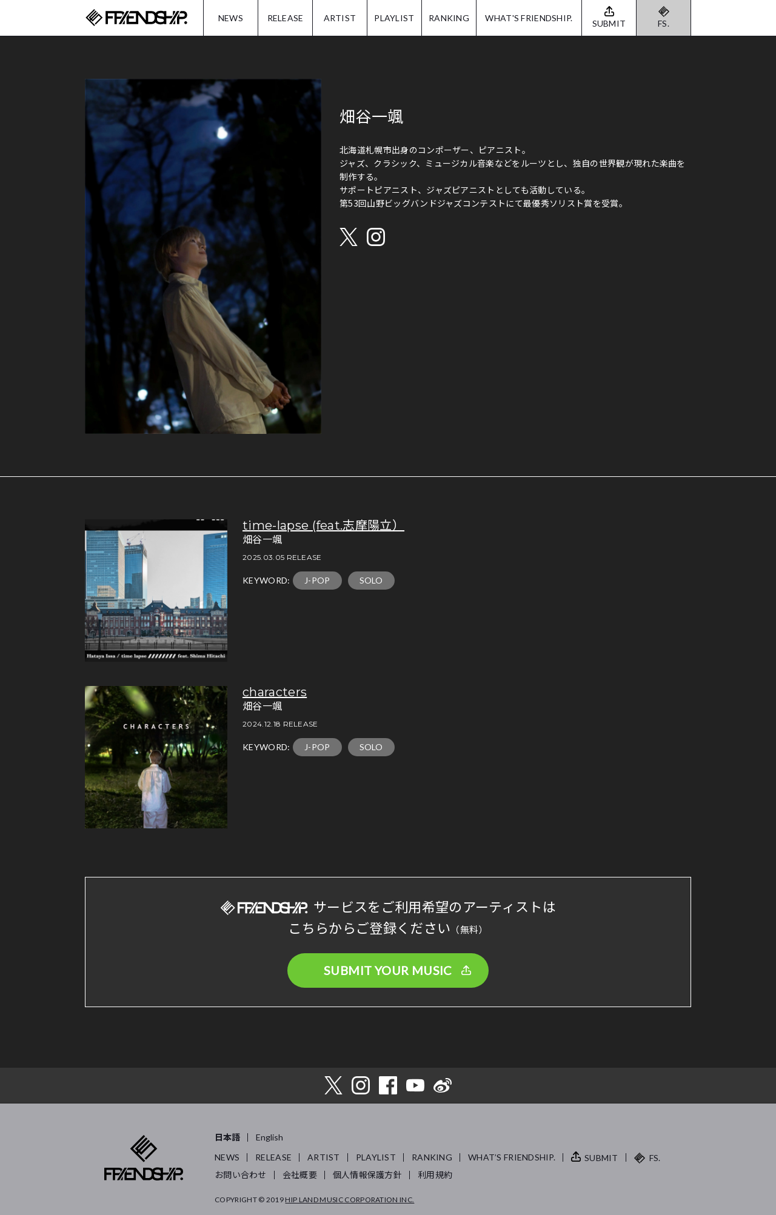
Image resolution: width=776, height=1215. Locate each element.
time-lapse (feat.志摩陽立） (323, 525)
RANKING (449, 18)
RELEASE (285, 18)
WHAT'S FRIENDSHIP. (528, 18)
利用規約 (435, 1175)
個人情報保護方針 (367, 1175)
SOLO (371, 580)
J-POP (317, 580)
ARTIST (340, 18)
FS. (663, 23)
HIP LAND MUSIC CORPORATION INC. (349, 1199)
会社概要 (300, 1175)
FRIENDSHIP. (136, 18)
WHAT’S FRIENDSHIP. (511, 1157)
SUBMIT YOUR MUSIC (388, 970)
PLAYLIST (394, 18)
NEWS (230, 18)
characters (274, 692)
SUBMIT (601, 1158)
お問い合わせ (241, 1175)
